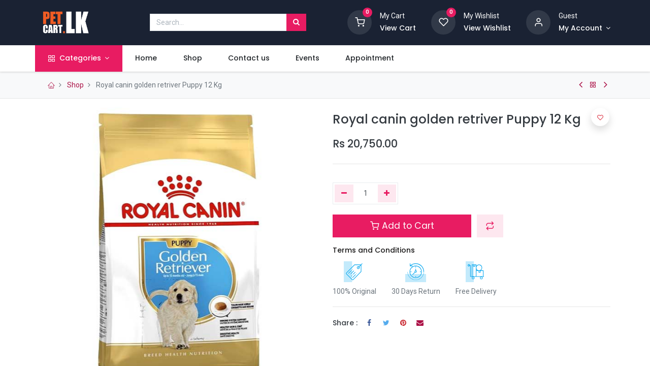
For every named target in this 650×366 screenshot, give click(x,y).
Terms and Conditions (374, 250)
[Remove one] (344, 194)
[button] (490, 226)
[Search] (296, 22)
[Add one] (387, 194)
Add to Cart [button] (402, 226)
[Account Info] (584, 28)
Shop (75, 85)
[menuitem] (151, 58)
